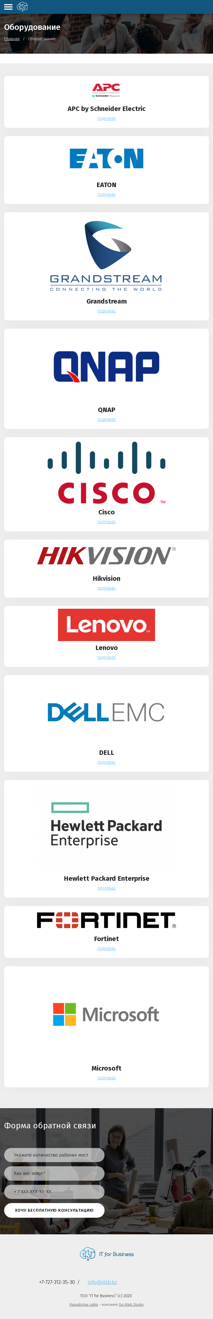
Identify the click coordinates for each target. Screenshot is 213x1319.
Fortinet (106, 939)
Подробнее (106, 119)
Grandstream (107, 301)
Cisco (106, 512)
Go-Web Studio (131, 1304)
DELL (106, 752)
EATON (106, 185)
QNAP (106, 410)
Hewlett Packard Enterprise (106, 878)
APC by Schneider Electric (107, 109)
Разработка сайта (84, 1304)
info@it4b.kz (102, 1282)
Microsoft (106, 1068)
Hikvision (106, 578)
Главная (12, 38)
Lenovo (106, 648)
